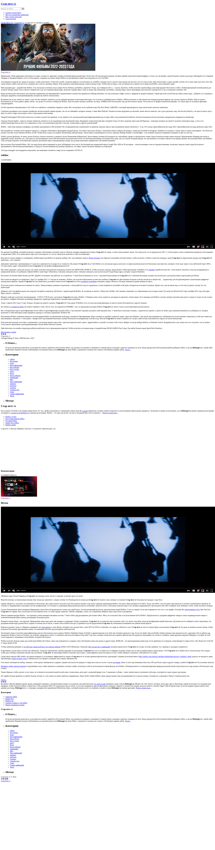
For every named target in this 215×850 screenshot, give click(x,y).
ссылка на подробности (20, 413)
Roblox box (9, 699)
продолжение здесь (192, 609)
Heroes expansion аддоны (15, 705)
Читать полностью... (110, 413)
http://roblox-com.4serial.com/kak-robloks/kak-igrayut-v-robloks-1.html (165, 656)
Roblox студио (10, 417)
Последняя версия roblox (15, 419)
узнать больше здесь (19, 659)
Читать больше (94, 258)
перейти (152, 270)
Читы (12, 396)
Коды (12, 374)
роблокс (13, 384)
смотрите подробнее (89, 281)
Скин (12, 392)
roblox (12, 359)
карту (12, 371)
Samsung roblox (11, 697)
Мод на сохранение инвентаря (17, 15)
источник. (117, 662)
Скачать (13, 388)
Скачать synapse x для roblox (16, 703)
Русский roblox (11, 421)
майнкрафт (14, 378)
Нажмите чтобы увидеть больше (13, 666)
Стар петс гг (8, 3)
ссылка (85, 411)
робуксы (13, 386)
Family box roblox (12, 423)
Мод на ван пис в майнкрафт (99, 647)
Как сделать (14, 369)
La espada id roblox (17, 307)
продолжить (46, 627)
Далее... (128, 350)
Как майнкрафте (16, 365)
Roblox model (10, 425)
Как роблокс (14, 367)
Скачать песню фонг (13, 13)
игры (12, 363)
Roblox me (9, 701)
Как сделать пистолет (13, 17)
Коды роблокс (15, 376)
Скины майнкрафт (17, 394)
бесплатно (14, 361)
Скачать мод (14, 390)
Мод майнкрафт (16, 382)
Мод (11, 380)
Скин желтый (10, 19)
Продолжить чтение (8, 332)
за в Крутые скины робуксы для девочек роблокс (42, 647)
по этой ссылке (100, 684)
